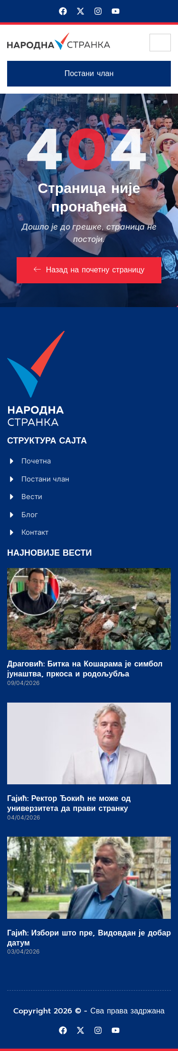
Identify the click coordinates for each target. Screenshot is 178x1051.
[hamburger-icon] (160, 42)
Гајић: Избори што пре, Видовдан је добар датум (89, 938)
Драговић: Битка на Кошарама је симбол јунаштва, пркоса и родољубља (84, 669)
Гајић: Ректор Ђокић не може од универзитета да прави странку (69, 803)
